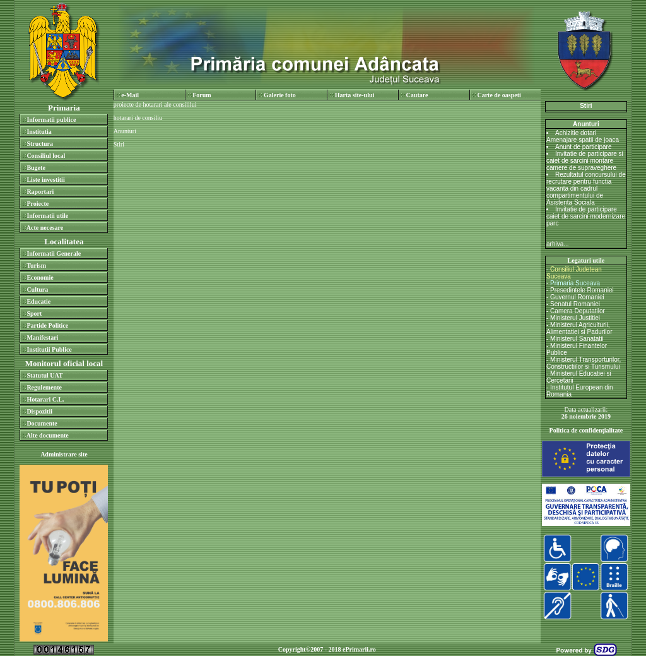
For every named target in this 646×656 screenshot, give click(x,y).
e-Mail (130, 95)
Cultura (37, 289)
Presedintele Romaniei (582, 290)
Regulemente (44, 387)
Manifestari (42, 337)
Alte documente (47, 435)
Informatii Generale (53, 253)
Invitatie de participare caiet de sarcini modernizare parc (585, 216)
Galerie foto (280, 95)
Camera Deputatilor (577, 310)
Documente (41, 423)
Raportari (40, 191)
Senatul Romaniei (575, 304)
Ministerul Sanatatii (576, 338)
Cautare (417, 95)
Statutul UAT (44, 375)
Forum (201, 95)
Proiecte (37, 203)
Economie (39, 277)
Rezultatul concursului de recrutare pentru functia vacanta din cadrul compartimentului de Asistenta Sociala (586, 188)
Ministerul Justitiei (575, 317)
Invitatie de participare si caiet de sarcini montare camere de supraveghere (584, 160)
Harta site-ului (355, 95)
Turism (36, 265)
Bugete (35, 167)
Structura (39, 143)
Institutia (38, 131)
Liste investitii (45, 179)
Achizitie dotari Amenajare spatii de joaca (582, 136)
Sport (34, 313)
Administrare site (64, 454)
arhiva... (557, 244)
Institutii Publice (48, 349)
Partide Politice (47, 325)
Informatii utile (47, 215)
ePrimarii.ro (359, 649)
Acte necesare (44, 227)
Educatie (38, 301)
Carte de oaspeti (498, 95)
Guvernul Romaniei (577, 297)
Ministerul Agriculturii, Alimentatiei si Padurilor (579, 328)
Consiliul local (45, 155)
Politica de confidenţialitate (586, 430)
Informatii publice (51, 119)
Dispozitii (39, 411)
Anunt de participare (583, 146)
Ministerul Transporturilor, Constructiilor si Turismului (583, 363)
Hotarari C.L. (45, 399)
